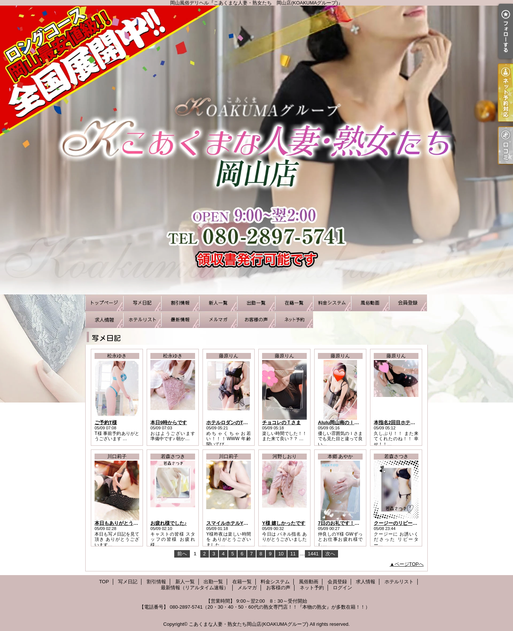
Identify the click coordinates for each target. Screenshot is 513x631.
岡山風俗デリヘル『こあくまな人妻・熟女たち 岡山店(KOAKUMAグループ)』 (256, 150)
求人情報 (104, 319)
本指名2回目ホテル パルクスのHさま (414, 422)
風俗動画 (370, 302)
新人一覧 (218, 302)
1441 (313, 553)
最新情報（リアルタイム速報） (180, 319)
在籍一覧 (294, 302)
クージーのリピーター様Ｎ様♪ (406, 523)
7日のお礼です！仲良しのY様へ (352, 523)
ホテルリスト (142, 319)
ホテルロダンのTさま (229, 422)
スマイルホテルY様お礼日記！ (239, 523)
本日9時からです (168, 422)
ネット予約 (294, 319)
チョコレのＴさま (281, 422)
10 (280, 553)
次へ (330, 553)
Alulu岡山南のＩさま (341, 422)
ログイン (342, 587)
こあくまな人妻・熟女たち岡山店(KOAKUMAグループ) (248, 624)
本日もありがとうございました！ (131, 523)
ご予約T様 (106, 422)
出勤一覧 (256, 302)
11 (293, 553)
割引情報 (180, 302)
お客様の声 (256, 319)
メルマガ (218, 319)
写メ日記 (142, 302)
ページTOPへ (409, 564)
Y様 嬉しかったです (283, 523)
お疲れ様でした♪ (168, 523)
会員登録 (408, 302)
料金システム (332, 302)
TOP (104, 302)
